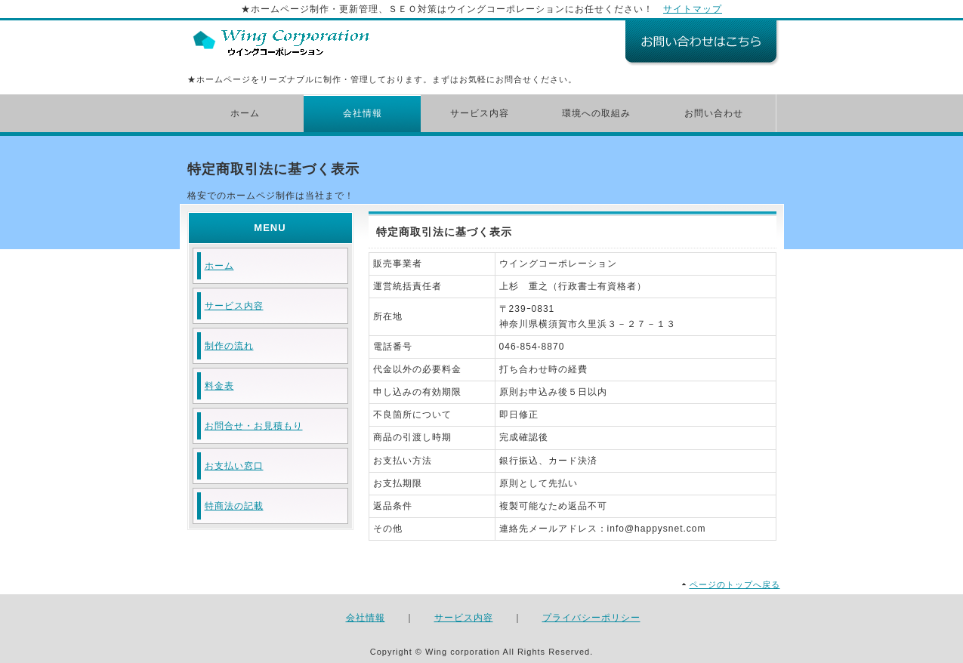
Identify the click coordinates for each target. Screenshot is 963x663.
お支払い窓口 (234, 466)
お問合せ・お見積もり (254, 426)
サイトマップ (692, 9)
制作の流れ (229, 346)
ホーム (245, 113)
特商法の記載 (234, 506)
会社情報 (362, 113)
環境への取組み (596, 113)
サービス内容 (479, 113)
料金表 (219, 386)
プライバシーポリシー (591, 617)
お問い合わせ (713, 113)
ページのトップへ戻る (735, 584)
